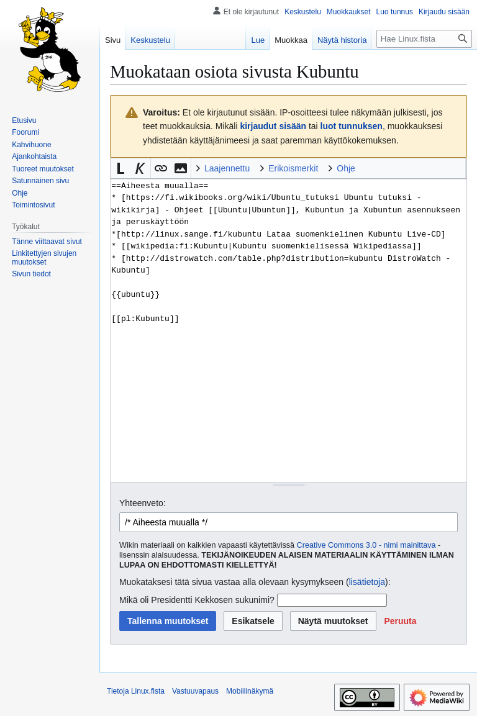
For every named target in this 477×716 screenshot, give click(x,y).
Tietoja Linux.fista (136, 691)
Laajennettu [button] (227, 168)
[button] (120, 168)
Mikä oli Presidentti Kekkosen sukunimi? (197, 600)
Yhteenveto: (142, 503)
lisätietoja (367, 582)
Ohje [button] (346, 168)
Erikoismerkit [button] (293, 168)
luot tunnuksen (351, 126)
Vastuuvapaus (195, 691)
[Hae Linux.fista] (424, 39)
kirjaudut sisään (273, 126)
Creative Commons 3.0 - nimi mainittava (366, 545)
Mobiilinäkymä (249, 691)
